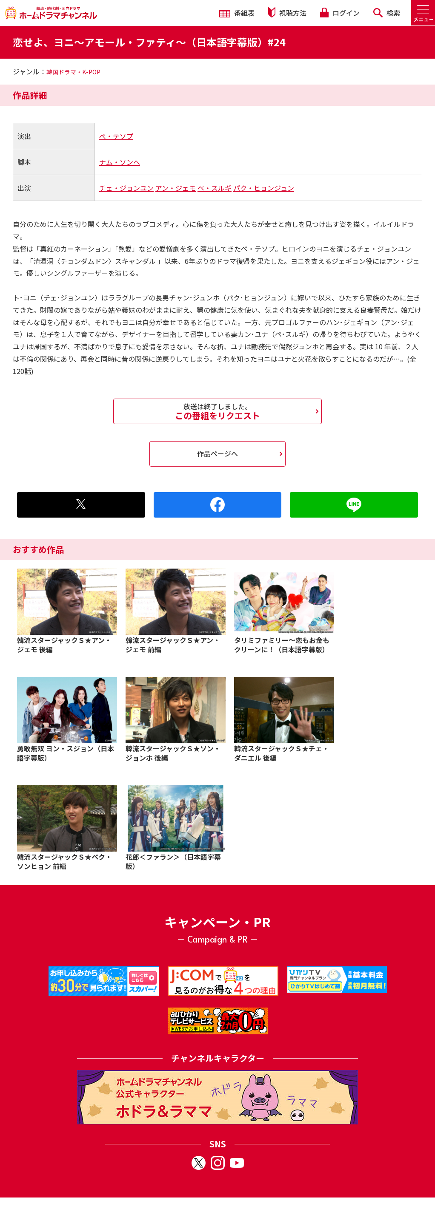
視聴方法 (287, 12)
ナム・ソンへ (119, 162)
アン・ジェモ (175, 188)
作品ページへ (217, 453)
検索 (386, 13)
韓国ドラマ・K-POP (73, 72)
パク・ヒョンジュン (263, 188)
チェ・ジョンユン (126, 188)
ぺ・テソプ (116, 136)
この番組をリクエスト (217, 411)
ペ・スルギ (214, 188)
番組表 (237, 13)
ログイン (339, 13)
